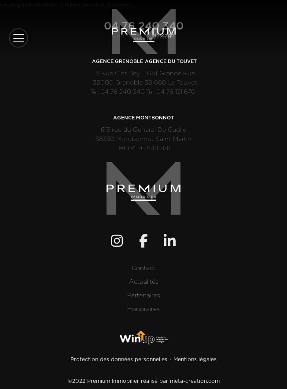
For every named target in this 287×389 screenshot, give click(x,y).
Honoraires (143, 309)
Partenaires (143, 296)
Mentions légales (195, 359)
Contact (143, 268)
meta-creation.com (195, 381)
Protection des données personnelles (118, 359)
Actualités (143, 282)
